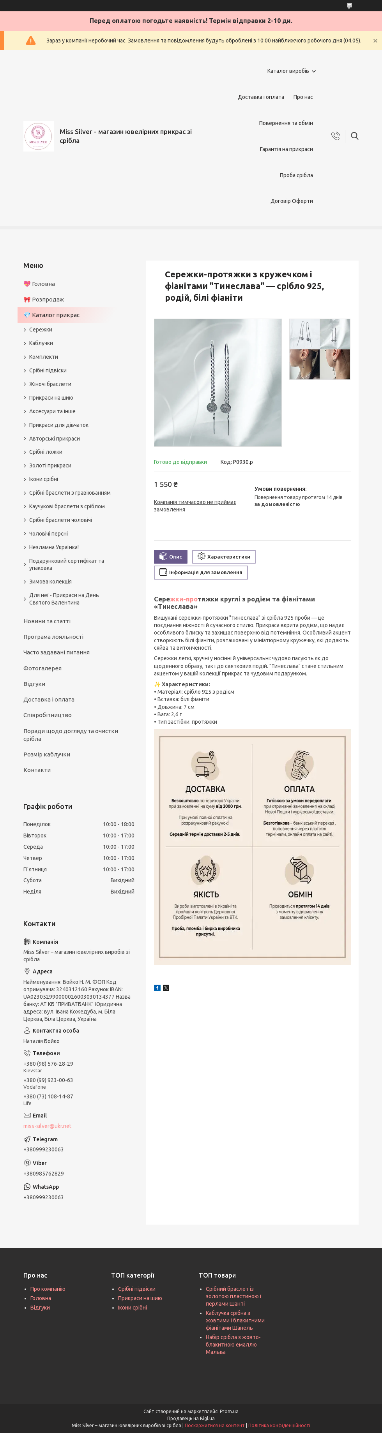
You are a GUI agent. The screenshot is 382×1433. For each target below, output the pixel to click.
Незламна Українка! (54, 547)
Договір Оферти (292, 201)
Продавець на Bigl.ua (191, 1418)
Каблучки (41, 343)
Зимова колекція (50, 581)
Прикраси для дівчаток (58, 425)
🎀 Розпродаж (43, 299)
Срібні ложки (45, 452)
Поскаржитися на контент (215, 1425)
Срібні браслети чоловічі (60, 520)
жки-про (184, 599)
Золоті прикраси (50, 465)
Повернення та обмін (286, 123)
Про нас (303, 97)
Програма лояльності (53, 636)
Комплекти (43, 357)
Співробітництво (47, 715)
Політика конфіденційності (279, 1425)
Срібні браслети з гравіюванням (70, 493)
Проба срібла (296, 175)
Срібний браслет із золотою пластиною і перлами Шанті (233, 1296)
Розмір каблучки (46, 754)
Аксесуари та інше (52, 411)
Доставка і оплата (261, 97)
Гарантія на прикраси (286, 149)
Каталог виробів (288, 71)
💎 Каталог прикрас (51, 315)
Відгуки (34, 683)
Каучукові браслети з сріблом (67, 506)
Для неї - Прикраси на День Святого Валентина (64, 599)
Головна (40, 1298)
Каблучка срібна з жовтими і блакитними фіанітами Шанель (235, 1320)
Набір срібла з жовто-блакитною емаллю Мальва (233, 1344)
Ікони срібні (43, 479)
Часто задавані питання (56, 652)
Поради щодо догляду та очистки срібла (70, 735)
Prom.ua (229, 1411)
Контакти (37, 770)
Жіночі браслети (50, 384)
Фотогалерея (42, 668)
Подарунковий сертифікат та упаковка (66, 564)
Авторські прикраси (54, 438)
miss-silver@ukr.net (47, 1126)
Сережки (40, 329)
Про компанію (47, 1289)
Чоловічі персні (48, 534)
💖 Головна (39, 283)
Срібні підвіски (48, 370)
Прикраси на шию (51, 398)
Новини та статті (47, 621)
